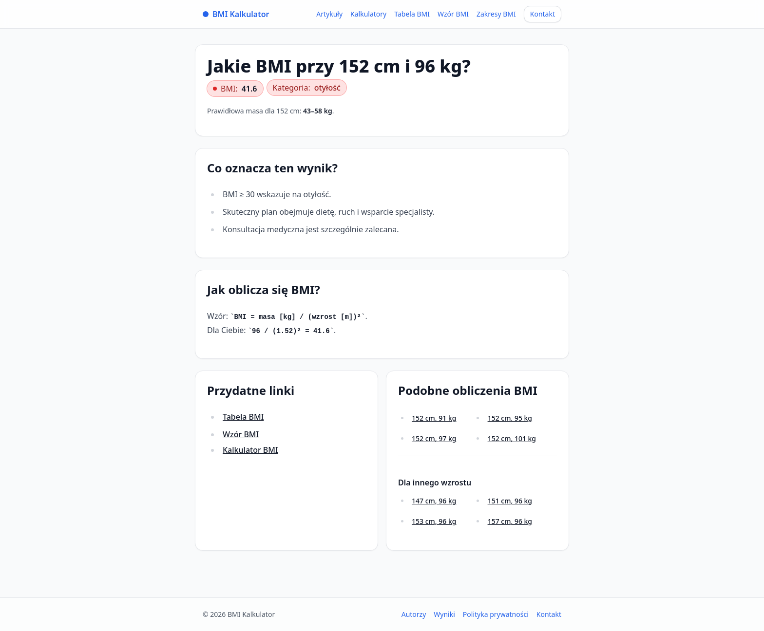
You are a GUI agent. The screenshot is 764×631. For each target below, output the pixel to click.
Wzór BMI (453, 14)
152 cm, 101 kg (512, 438)
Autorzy (413, 614)
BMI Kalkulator (236, 14)
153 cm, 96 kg (434, 521)
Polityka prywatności (496, 614)
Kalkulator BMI (250, 450)
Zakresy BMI (496, 14)
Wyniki (444, 614)
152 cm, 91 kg (434, 418)
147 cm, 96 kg (434, 500)
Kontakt (542, 14)
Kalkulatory (368, 14)
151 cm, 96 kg (510, 500)
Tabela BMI (412, 14)
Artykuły (329, 14)
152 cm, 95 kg (510, 418)
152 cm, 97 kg (434, 438)
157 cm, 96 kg (510, 521)
